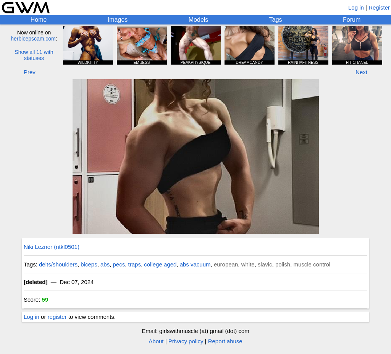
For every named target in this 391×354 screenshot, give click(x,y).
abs (105, 264)
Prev (30, 72)
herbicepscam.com (33, 39)
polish (282, 264)
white (248, 264)
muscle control (311, 264)
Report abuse (225, 341)
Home (39, 19)
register (57, 316)
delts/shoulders (58, 264)
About (156, 341)
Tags (275, 19)
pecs (119, 264)
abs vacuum (195, 264)
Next (361, 72)
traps (134, 264)
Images (118, 19)
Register (379, 7)
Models (198, 19)
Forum (351, 19)
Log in (356, 7)
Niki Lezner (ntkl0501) (51, 247)
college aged (160, 264)
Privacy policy (186, 341)
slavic (265, 264)
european (226, 264)
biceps (89, 264)
